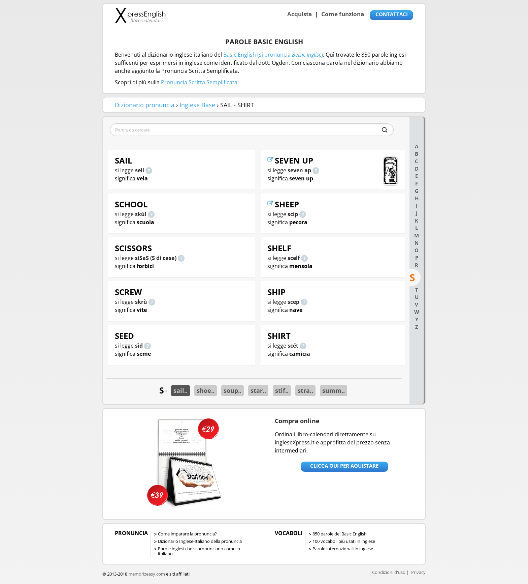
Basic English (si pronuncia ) (273, 54)
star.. (258, 390)
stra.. (305, 390)
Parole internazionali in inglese (342, 549)
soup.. (232, 390)
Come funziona (342, 14)
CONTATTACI (391, 14)
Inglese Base (197, 105)
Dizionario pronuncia (144, 105)
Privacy (418, 572)
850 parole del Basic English (339, 534)
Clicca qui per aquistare (344, 465)
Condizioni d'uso (388, 572)
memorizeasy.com (146, 574)
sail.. (180, 390)
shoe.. (205, 390)
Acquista (299, 14)
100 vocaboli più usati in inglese (343, 541)
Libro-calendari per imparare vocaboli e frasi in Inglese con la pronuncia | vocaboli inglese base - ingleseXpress (140, 15)
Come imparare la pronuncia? (187, 534)
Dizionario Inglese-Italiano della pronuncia (200, 541)
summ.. (333, 390)
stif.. (282, 390)
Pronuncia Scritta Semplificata (199, 82)
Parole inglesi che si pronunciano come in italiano (199, 551)
